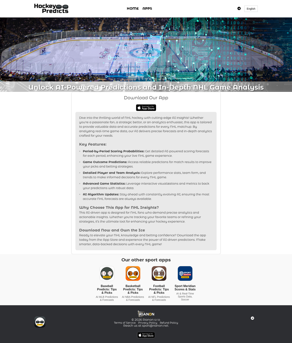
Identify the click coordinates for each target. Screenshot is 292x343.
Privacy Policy (147, 323)
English (251, 8)
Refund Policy (169, 323)
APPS (147, 8)
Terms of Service (125, 323)
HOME (133, 8)
